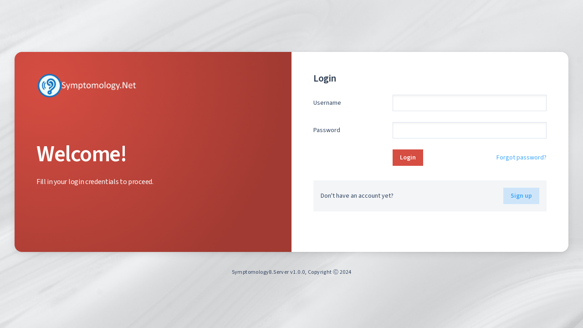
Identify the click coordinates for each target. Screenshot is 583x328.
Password (326, 130)
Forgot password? (521, 157)
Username (327, 102)
